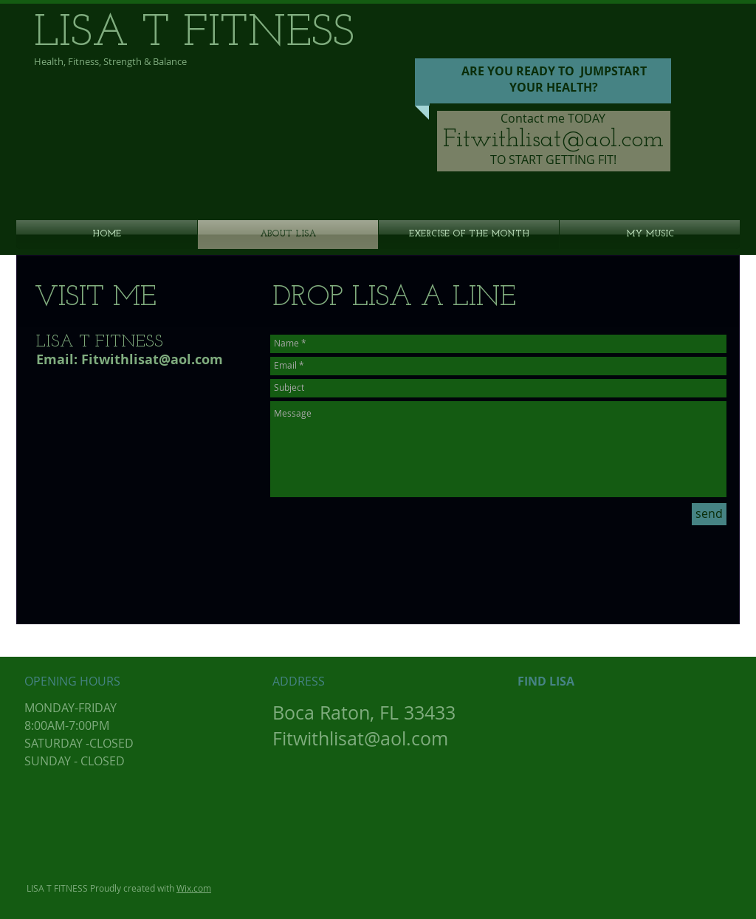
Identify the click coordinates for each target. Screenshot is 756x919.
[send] (709, 514)
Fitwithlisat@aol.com (553, 140)
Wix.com (193, 888)
